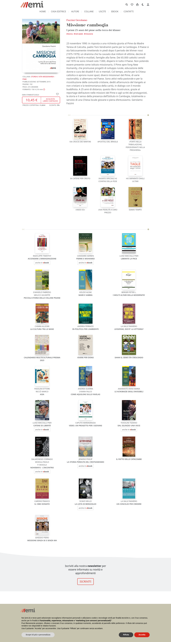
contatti (129, 11)
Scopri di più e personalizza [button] (38, 635)
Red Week (79, 34)
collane (89, 11)
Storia (70, 34)
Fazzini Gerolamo (76, 20)
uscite (102, 11)
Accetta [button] (142, 635)
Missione (89, 34)
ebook (114, 11)
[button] (34, 89)
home (42, 11)
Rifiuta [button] (126, 635)
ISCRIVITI (85, 581)
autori (75, 11)
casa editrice (58, 11)
